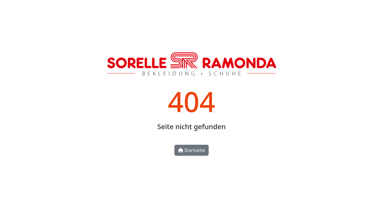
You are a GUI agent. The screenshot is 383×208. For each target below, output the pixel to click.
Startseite (191, 150)
